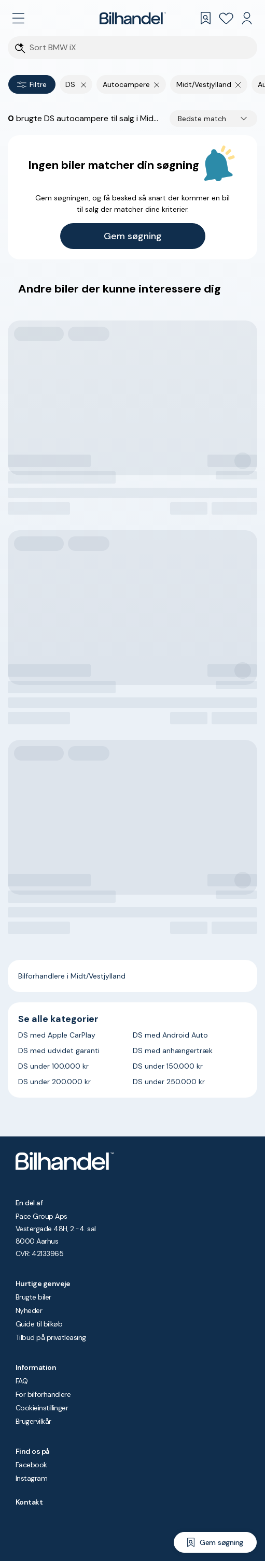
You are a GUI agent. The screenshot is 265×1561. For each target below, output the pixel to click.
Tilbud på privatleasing (51, 1337)
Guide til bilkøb (39, 1324)
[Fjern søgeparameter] (157, 84)
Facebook (31, 1464)
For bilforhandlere (43, 1394)
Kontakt (29, 1502)
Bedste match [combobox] (202, 118)
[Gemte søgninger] (205, 18)
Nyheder (29, 1310)
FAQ (21, 1380)
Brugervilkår (33, 1421)
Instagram (31, 1478)
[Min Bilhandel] (246, 18)
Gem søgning (133, 236)
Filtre (32, 84)
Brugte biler (33, 1297)
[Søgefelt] (139, 47)
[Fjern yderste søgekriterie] (84, 84)
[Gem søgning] (215, 1542)
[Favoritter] (226, 18)
